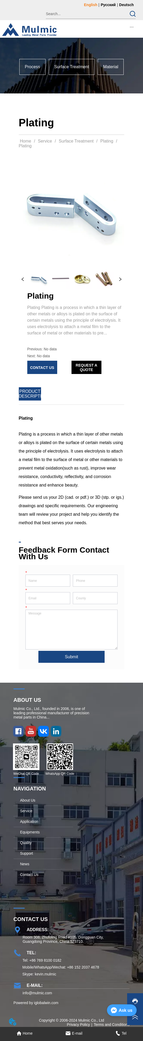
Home (26, 141)
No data (50, 349)
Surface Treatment (76, 141)
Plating (106, 141)
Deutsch (126, 5)
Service (45, 141)
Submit (71, 657)
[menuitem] (131, 26)
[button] (131, 27)
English (90, 5)
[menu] (131, 26)
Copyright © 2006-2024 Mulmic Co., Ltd (71, 1020)
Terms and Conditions (111, 1024)
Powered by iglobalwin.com (36, 1003)
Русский (108, 5)
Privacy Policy (78, 1024)
